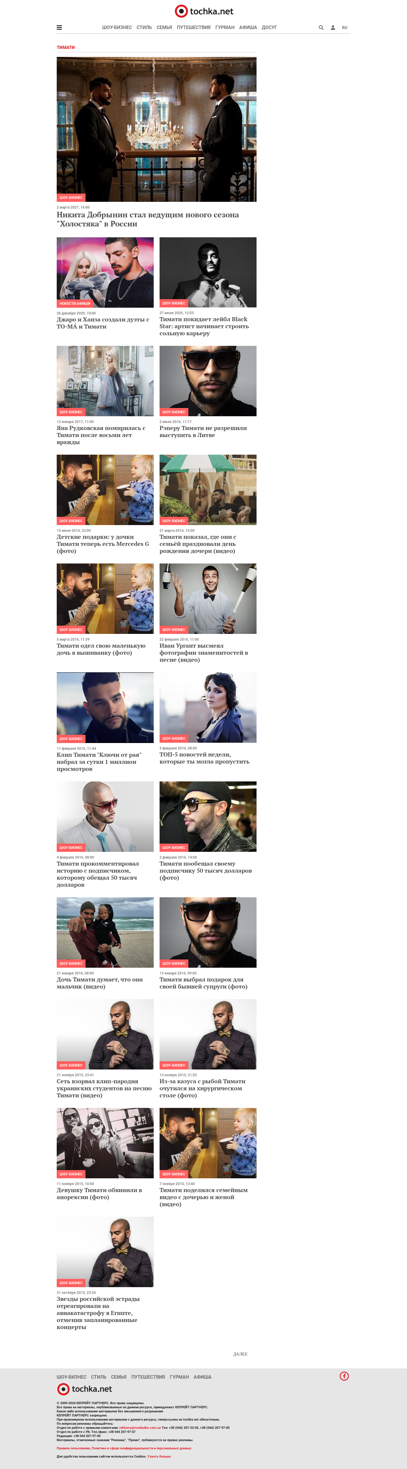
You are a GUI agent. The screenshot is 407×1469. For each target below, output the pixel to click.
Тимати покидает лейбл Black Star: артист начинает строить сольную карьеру (204, 326)
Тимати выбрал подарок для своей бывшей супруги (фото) (204, 982)
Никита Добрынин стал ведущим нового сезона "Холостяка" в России (148, 219)
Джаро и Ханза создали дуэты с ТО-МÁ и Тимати (103, 322)
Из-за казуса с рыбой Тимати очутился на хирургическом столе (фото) (202, 1088)
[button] (333, 27)
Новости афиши (75, 304)
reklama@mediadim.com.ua (140, 1428)
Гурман (225, 27)
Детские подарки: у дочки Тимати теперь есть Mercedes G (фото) (103, 544)
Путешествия (194, 27)
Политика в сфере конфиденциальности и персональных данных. (142, 1448)
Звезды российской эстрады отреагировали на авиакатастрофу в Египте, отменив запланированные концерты (98, 1313)
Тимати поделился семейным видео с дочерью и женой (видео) (204, 1197)
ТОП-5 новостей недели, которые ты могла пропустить (204, 757)
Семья (164, 27)
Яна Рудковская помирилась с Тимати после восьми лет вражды (101, 435)
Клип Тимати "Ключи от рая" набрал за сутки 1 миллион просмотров (99, 762)
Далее (240, 1354)
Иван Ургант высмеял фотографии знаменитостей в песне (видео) (204, 653)
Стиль (144, 27)
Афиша (248, 27)
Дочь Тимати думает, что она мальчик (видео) (100, 982)
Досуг (269, 27)
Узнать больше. (160, 1456)
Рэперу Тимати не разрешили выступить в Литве (203, 431)
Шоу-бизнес (117, 27)
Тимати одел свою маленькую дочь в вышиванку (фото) (101, 649)
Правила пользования (73, 1448)
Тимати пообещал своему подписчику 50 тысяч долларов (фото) (206, 870)
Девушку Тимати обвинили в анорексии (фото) (99, 1193)
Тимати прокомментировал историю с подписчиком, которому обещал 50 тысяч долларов (98, 873)
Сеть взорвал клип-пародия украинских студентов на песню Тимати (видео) (104, 1088)
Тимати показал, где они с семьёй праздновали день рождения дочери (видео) (198, 544)
